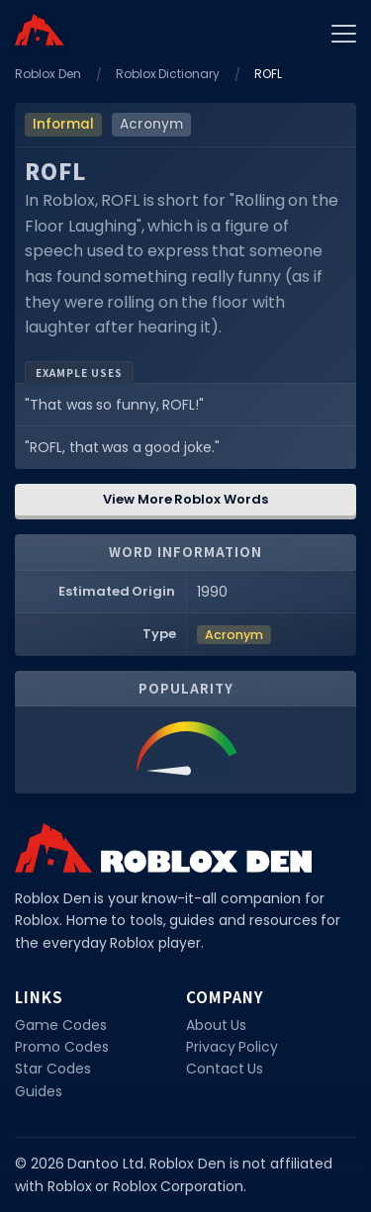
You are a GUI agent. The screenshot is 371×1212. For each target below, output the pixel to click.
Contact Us (225, 1068)
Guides (38, 1091)
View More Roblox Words (185, 499)
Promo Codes (62, 1047)
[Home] (39, 29)
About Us (216, 1025)
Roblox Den (48, 73)
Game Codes (61, 1025)
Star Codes (53, 1068)
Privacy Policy (232, 1047)
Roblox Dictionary (168, 73)
